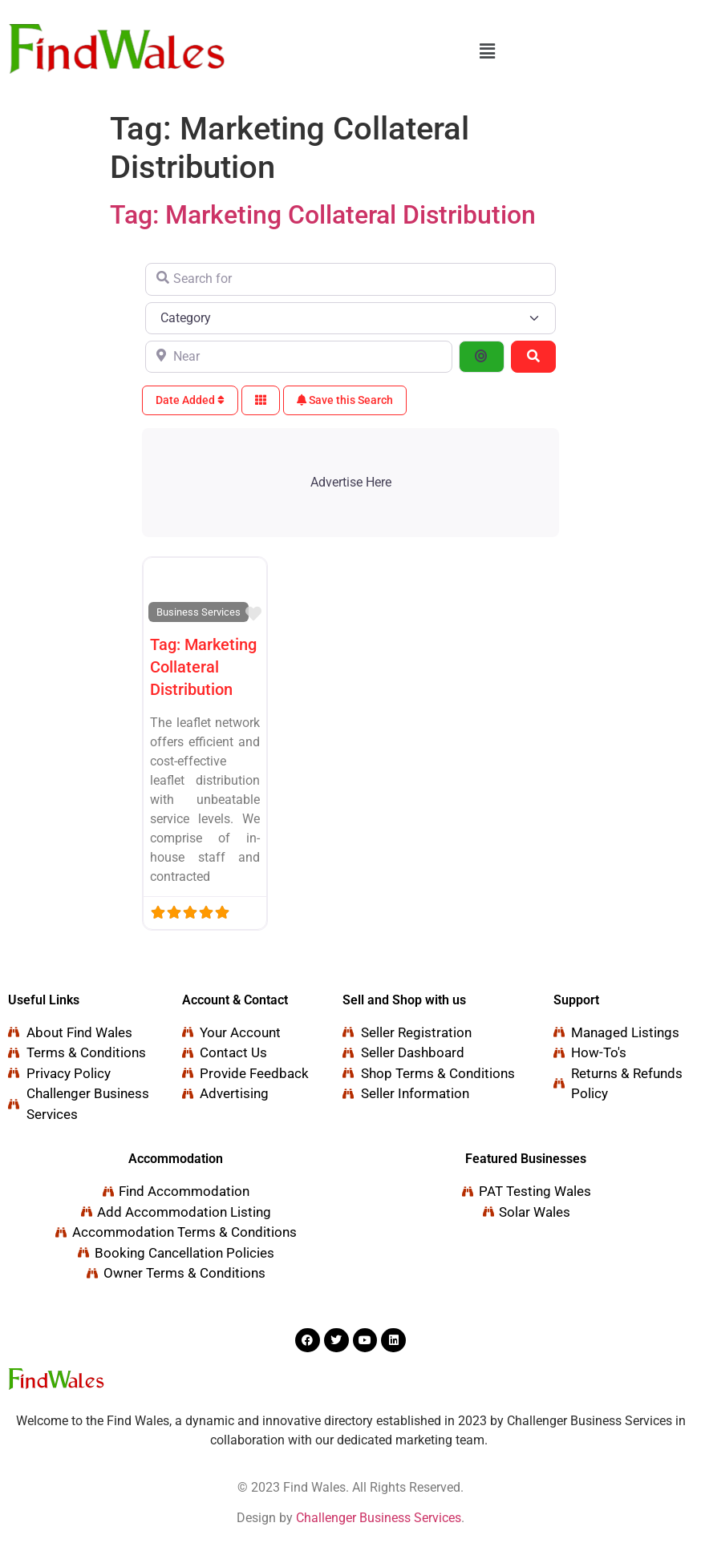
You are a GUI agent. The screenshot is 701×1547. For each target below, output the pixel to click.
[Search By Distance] (481, 357)
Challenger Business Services (378, 1517)
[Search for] (350, 279)
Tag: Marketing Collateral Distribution (323, 215)
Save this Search (345, 400)
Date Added (190, 400)
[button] (486, 51)
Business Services (198, 612)
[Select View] (260, 400)
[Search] (533, 357)
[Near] (298, 357)
